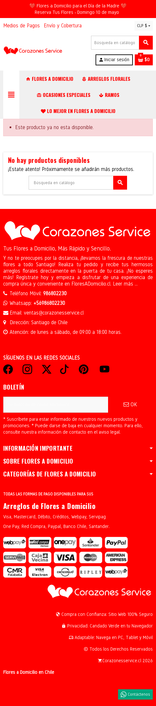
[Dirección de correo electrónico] (55, 405)
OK (130, 404)
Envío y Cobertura (63, 26)
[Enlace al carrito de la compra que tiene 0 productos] (144, 59)
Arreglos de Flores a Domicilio (49, 506)
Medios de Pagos (21, 26)
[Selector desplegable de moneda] (143, 26)
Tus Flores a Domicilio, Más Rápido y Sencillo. (57, 248)
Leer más (124, 284)
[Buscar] (121, 43)
